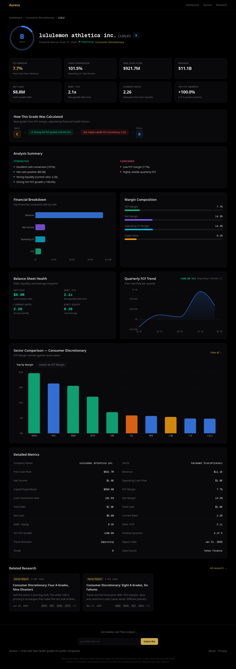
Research (221, 5)
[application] (62, 236)
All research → (218, 568)
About (212, 651)
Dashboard (192, 5)
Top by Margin (24, 364)
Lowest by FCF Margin (51, 364)
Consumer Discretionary (40, 17)
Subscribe (149, 641)
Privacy (222, 651)
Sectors (207, 5)
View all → (216, 352)
